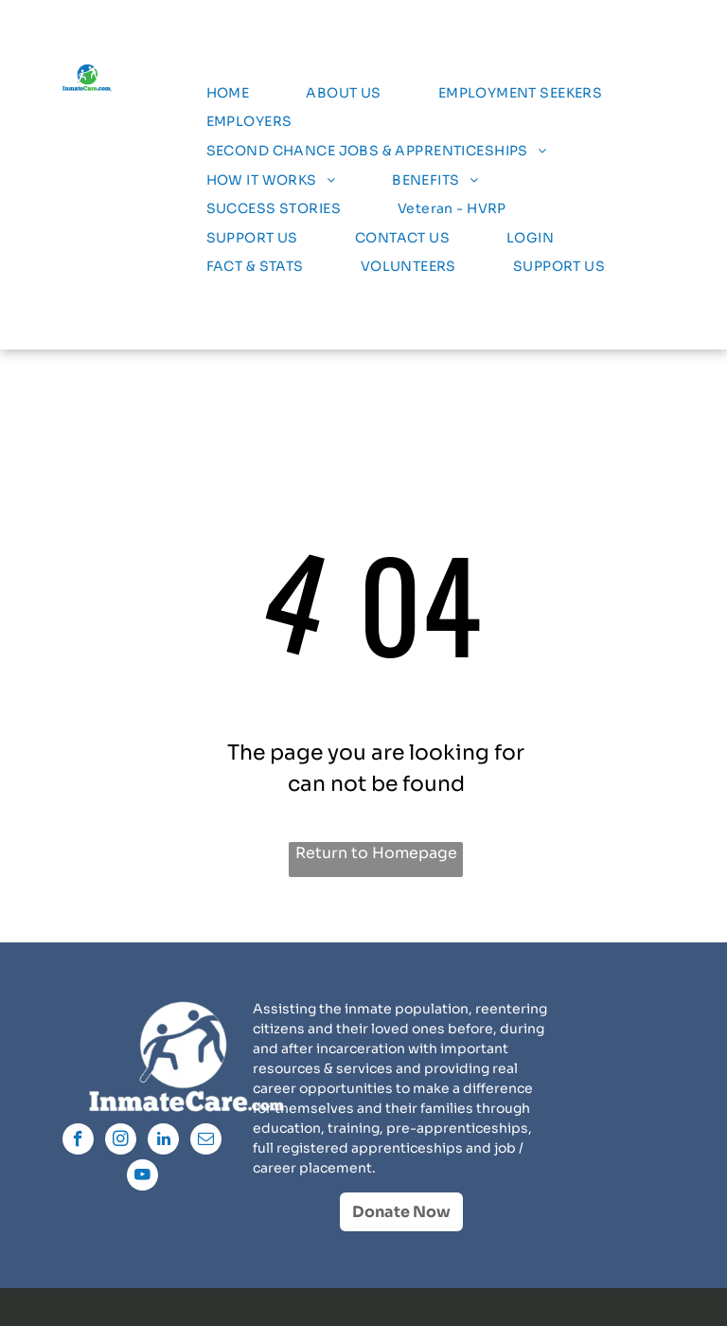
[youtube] (142, 1177)
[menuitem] (228, 93)
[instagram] (120, 1141)
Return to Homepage (376, 853)
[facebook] (78, 1141)
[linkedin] (163, 1141)
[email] (206, 1141)
